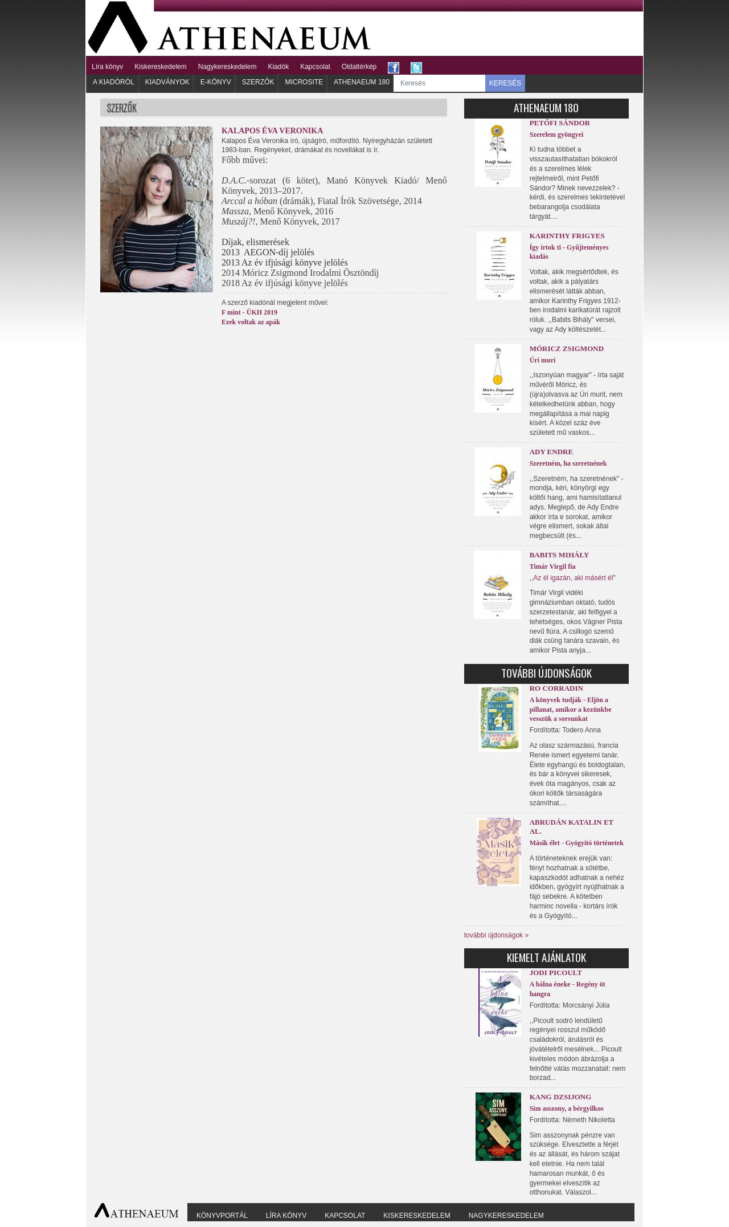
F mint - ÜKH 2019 (249, 312)
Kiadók (278, 67)
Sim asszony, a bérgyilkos (567, 1108)
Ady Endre (551, 451)
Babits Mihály (559, 555)
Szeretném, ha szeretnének (568, 463)
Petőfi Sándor (560, 123)
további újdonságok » (496, 935)
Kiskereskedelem (160, 67)
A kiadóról (113, 82)
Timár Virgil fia (553, 566)
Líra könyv (107, 67)
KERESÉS (505, 83)
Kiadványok (167, 82)
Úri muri (543, 360)
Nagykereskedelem (227, 67)
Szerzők (258, 82)
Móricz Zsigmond (567, 348)
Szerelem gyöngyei (557, 134)
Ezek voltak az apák (251, 322)
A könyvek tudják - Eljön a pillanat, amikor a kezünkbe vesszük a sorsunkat (571, 709)
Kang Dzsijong (561, 1097)
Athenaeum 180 (362, 82)
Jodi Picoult (556, 972)
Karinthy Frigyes (567, 235)
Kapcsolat (315, 67)
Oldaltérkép (359, 67)
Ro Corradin (556, 688)
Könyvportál (222, 1216)
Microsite (304, 82)
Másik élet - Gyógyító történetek (577, 843)
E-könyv (215, 82)
